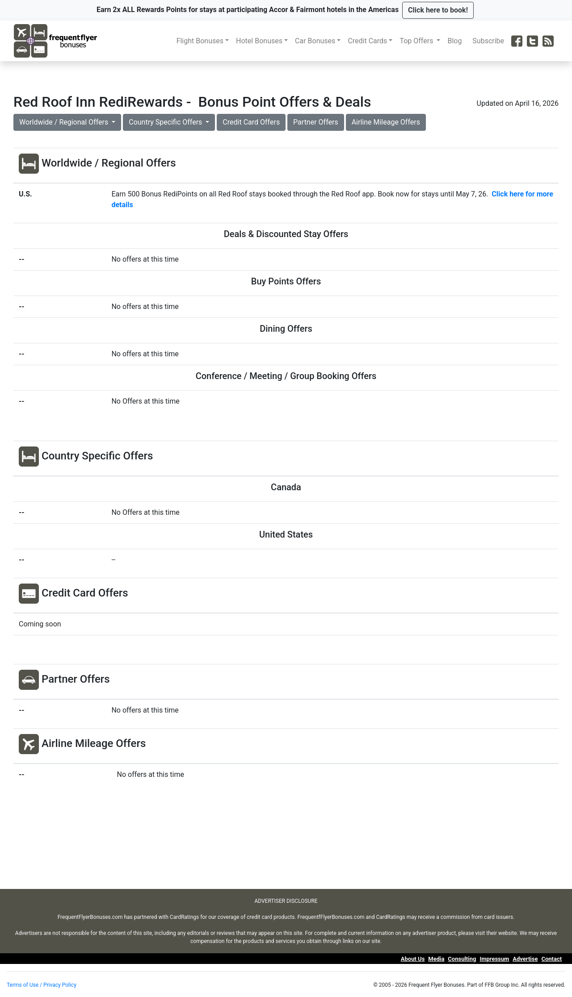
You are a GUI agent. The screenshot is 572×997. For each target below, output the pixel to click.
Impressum (494, 958)
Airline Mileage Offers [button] (386, 122)
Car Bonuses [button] (315, 41)
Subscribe (490, 41)
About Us (413, 958)
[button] (438, 10)
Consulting (462, 958)
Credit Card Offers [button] (251, 122)
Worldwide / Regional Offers (64, 122)
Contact (551, 958)
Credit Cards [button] (367, 41)
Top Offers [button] (417, 41)
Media (436, 958)
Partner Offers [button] (315, 122)
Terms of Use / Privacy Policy (41, 985)
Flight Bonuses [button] (200, 41)
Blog (456, 41)
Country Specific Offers (166, 122)
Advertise (525, 958)
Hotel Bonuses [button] (259, 41)
